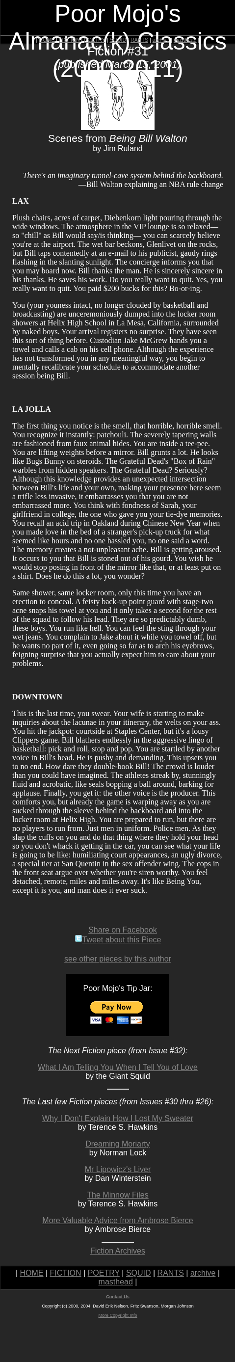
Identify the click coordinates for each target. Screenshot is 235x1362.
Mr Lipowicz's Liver (118, 1169)
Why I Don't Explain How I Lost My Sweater (117, 1118)
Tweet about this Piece (118, 939)
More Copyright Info (117, 1315)
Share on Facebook (122, 930)
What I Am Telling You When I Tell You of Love (118, 1067)
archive (161, 40)
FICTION (69, 40)
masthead (185, 40)
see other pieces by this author (117, 959)
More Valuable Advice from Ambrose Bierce (117, 1220)
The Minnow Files (117, 1195)
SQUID (117, 40)
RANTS (139, 40)
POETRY (94, 40)
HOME (46, 40)
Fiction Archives (117, 1251)
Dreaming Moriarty (117, 1144)
